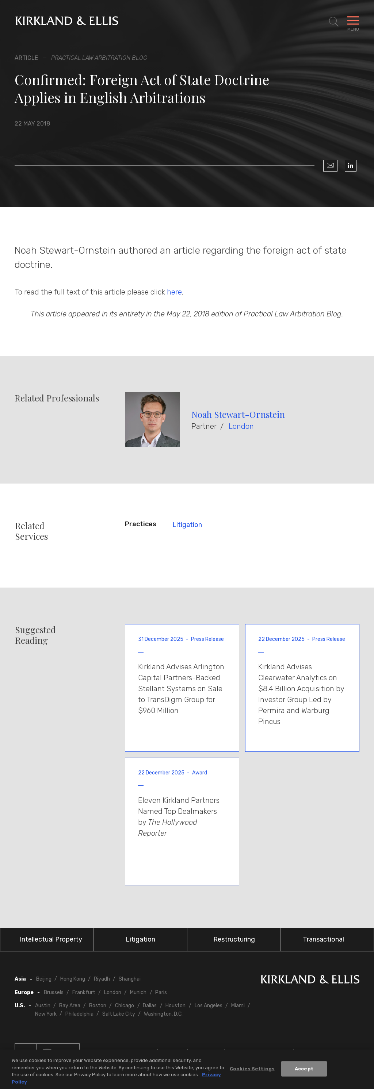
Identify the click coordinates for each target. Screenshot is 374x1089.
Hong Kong (72, 979)
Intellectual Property (51, 939)
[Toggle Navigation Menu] (353, 21)
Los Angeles (208, 1006)
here (174, 292)
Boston (97, 1006)
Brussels (54, 992)
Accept (304, 1070)
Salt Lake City (118, 1014)
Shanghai (130, 979)
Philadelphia (79, 1014)
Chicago (124, 1006)
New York (46, 1014)
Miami (238, 1006)
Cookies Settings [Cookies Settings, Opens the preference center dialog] (252, 1070)
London (241, 426)
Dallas (150, 1006)
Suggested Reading (35, 635)
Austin (42, 1006)
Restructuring (234, 939)
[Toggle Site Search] (333, 21)
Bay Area (69, 1006)
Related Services (31, 531)
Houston (175, 1006)
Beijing (43, 979)
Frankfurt (83, 992)
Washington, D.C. (163, 1014)
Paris (161, 992)
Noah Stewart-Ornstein (238, 414)
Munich (138, 992)
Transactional (323, 939)
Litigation (187, 525)
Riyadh (102, 979)
